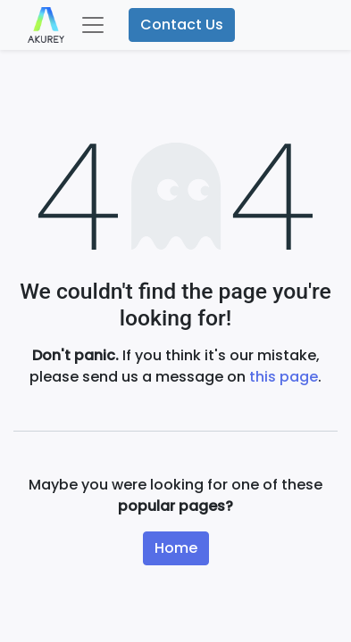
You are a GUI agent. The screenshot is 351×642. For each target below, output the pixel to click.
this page (283, 376)
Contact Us (181, 24)
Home (176, 548)
